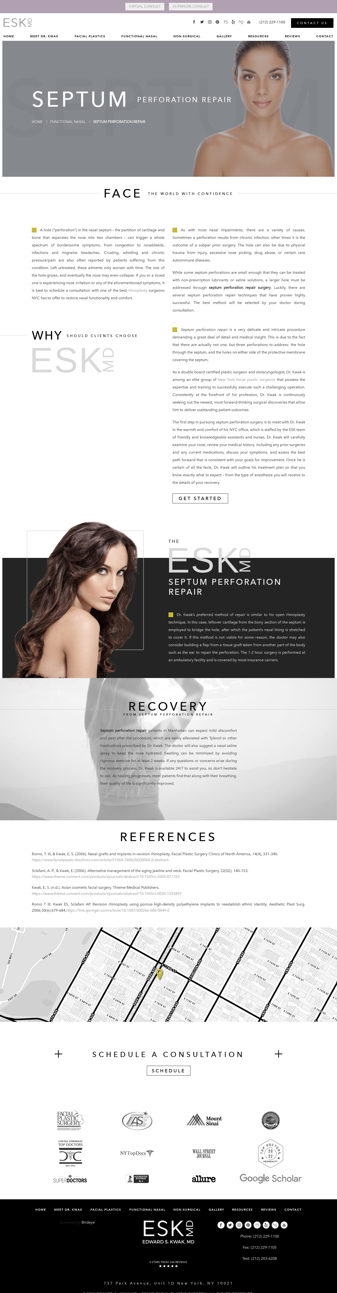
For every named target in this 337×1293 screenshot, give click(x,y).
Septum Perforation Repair (123, 122)
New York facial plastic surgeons (246, 380)
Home (9, 36)
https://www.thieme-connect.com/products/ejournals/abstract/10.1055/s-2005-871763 (106, 877)
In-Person (193, 7)
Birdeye (88, 1223)
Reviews (292, 36)
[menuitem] (9, 37)
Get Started (200, 499)
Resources (258, 36)
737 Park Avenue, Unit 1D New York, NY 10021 (169, 1283)
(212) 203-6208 (264, 1259)
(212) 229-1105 (263, 1248)
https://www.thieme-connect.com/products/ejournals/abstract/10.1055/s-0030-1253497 (107, 894)
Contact (324, 36)
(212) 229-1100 (266, 1236)
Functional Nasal (139, 36)
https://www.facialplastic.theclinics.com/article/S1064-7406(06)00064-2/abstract (100, 860)
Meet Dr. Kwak (44, 36)
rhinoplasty (137, 291)
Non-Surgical (187, 36)
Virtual (143, 7)
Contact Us (312, 22)
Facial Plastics (90, 36)
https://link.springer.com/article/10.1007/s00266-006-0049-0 (117, 910)
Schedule (168, 1071)
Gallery (224, 36)
